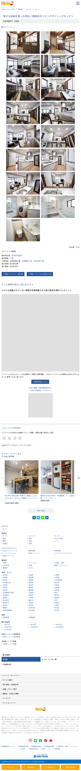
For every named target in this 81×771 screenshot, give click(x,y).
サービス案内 (7, 680)
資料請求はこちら (41, 382)
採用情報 (57, 749)
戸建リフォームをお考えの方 (40, 274)
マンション (33, 563)
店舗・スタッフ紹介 (10, 689)
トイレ (57, 541)
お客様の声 (7, 664)
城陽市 (5, 608)
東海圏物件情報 (49, 746)
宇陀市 (5, 587)
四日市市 (6, 603)
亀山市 (31, 600)
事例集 (5, 659)
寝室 (30, 538)
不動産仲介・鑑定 (62, 746)
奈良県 (14, 255)
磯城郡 (31, 590)
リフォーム (75, 746)
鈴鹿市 (57, 603)
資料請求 (30, 767)
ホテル (31, 568)
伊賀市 (31, 605)
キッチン (58, 536)
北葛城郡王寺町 (8, 592)
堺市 (56, 592)
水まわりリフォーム (10, 551)
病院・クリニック (61, 565)
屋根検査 (6, 617)
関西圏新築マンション (8, 746)
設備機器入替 (27, 261)
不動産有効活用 (33, 749)
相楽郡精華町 (7, 610)
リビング (32, 536)
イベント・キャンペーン (11, 675)
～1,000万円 (7, 627)
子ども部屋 (58, 538)
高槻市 (5, 598)
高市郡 (5, 590)
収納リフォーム (8, 556)
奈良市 (5, 580)
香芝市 (31, 585)
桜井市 (57, 582)
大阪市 (31, 592)
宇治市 (57, 608)
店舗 (30, 565)
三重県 (57, 575)
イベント (11, 767)
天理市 (57, 585)
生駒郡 (57, 587)
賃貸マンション (46, 749)
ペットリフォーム (9, 553)
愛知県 (31, 577)
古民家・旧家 (59, 563)
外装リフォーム (34, 553)
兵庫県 (57, 577)
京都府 (5, 577)
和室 (4, 538)
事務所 (5, 568)
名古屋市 (32, 610)
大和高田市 (58, 580)
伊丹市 (57, 610)
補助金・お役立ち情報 (11, 693)
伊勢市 (31, 603)
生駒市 (31, 580)
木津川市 (32, 608)
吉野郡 (57, 590)
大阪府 (31, 575)
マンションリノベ (9, 703)
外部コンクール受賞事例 (11, 637)
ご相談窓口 (50, 767)
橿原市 (19, 255)
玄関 (30, 543)
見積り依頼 (70, 767)
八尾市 (31, 598)
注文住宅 (6, 565)
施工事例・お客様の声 (11, 684)
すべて (5, 529)
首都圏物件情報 (36, 746)
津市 (56, 600)
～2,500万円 (7, 629)
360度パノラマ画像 (9, 644)
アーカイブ (7, 698)
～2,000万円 (59, 627)
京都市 (57, 605)
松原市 (31, 595)
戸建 (12, 258)
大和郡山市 (7, 582)
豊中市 (57, 595)
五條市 (5, 585)
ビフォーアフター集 (49, 659)
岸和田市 (6, 595)
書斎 (4, 541)
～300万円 (6, 624)
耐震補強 (58, 551)
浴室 (30, 541)
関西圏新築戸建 (23, 746)
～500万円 (32, 624)
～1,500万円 (33, 627)
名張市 (5, 605)
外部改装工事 (39, 261)
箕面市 (57, 598)
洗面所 (5, 543)
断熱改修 (32, 551)
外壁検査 (32, 617)
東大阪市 (6, 600)
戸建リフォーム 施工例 (13, 274)
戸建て (5, 563)
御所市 (31, 587)
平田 (77, 247)
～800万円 (58, 624)
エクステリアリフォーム (63, 553)
